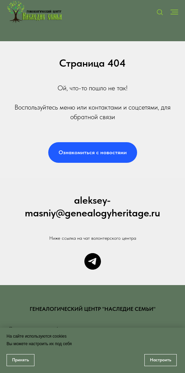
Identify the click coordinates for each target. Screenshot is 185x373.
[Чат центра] (92, 261)
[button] (159, 12)
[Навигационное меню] (174, 12)
